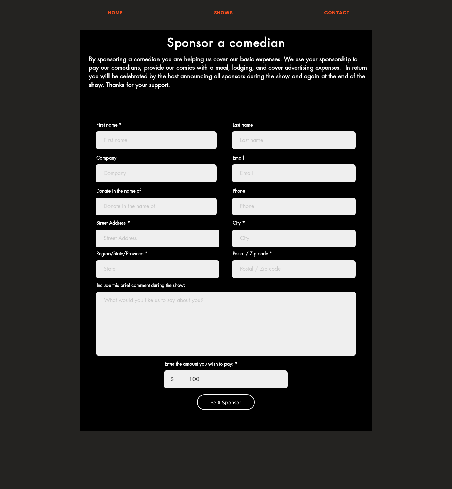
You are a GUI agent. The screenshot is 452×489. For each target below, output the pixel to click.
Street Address (111, 223)
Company (106, 158)
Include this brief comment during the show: (141, 285)
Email (238, 158)
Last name (243, 125)
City (237, 223)
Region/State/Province (119, 253)
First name (106, 125)
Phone (239, 191)
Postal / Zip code (250, 253)
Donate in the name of (118, 191)
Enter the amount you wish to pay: (199, 364)
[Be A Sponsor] (226, 402)
